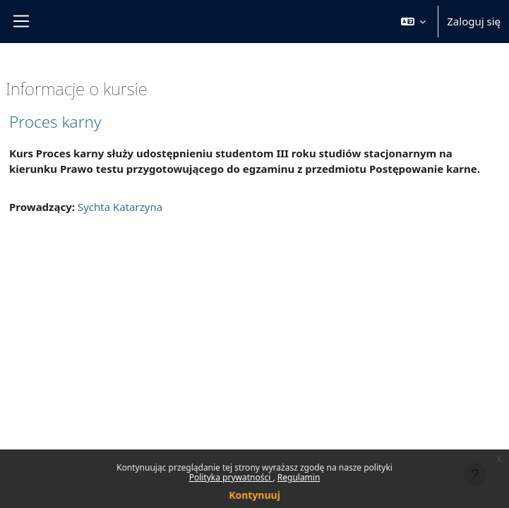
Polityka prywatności (231, 477)
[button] (414, 21)
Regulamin (299, 477)
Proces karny (55, 122)
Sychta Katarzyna (120, 207)
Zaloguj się (474, 21)
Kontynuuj (254, 495)
